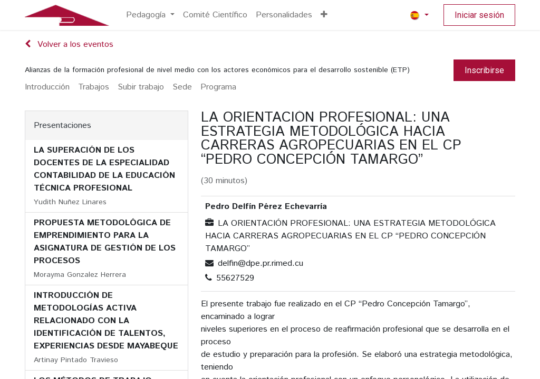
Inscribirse (484, 70)
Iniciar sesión (479, 15)
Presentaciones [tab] (62, 125)
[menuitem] (150, 15)
